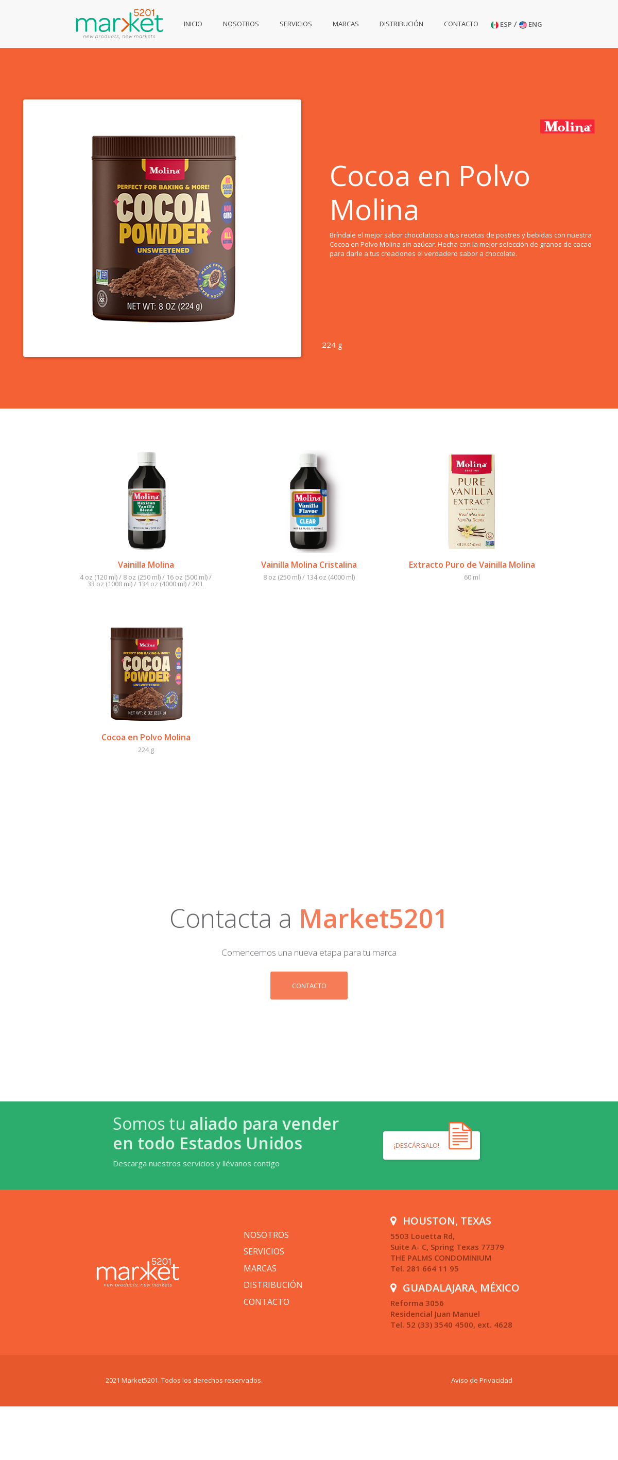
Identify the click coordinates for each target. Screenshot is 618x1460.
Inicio (193, 23)
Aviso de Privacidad (481, 1380)
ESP (501, 24)
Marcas (346, 23)
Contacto (461, 23)
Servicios (296, 23)
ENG (530, 24)
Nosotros (241, 23)
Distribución (401, 23)
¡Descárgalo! (417, 1145)
